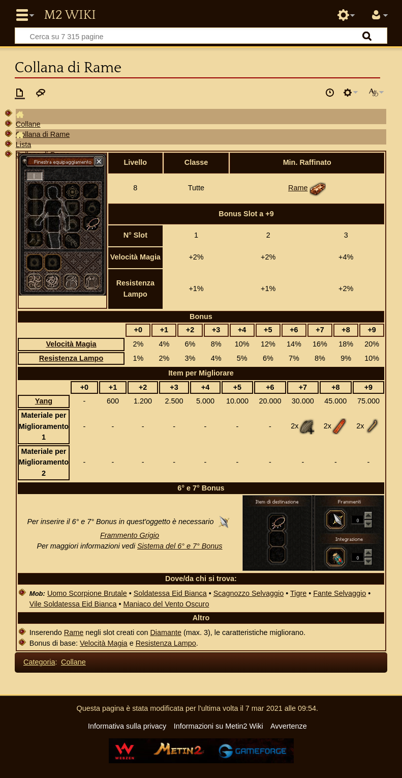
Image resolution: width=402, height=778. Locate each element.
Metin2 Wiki (70, 15)
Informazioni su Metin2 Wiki (218, 726)
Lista (23, 144)
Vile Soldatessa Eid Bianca (73, 604)
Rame (297, 188)
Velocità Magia (71, 344)
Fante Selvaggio (339, 593)
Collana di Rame (43, 134)
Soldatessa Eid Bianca (170, 593)
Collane (28, 124)
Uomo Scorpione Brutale (87, 593)
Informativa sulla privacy (127, 726)
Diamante (165, 632)
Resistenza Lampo (71, 358)
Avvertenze (288, 726)
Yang (43, 401)
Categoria (39, 662)
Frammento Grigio (129, 535)
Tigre (298, 593)
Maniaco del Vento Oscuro (166, 604)
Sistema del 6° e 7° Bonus (180, 546)
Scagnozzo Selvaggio (248, 593)
